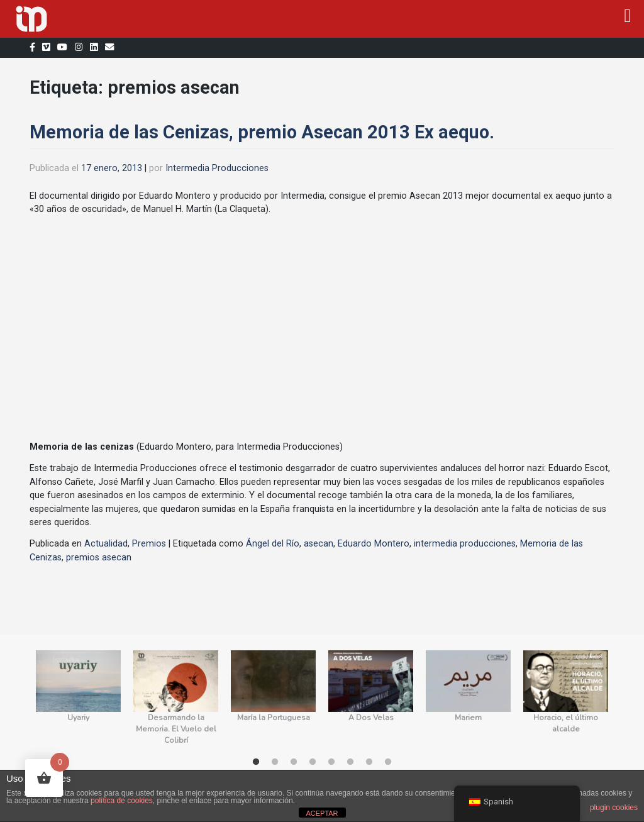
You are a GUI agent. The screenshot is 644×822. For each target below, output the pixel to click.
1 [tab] (256, 762)
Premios (149, 543)
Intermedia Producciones (217, 168)
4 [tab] (312, 762)
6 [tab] (350, 762)
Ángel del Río (272, 543)
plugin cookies (614, 807)
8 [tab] (388, 762)
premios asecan (98, 557)
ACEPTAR (322, 813)
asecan (318, 543)
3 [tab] (293, 762)
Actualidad (106, 543)
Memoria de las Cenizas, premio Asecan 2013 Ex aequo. (262, 132)
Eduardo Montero (373, 543)
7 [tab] (369, 762)
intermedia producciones (465, 543)
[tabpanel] (78, 698)
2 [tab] (275, 762)
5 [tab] (331, 762)
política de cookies (122, 800)
